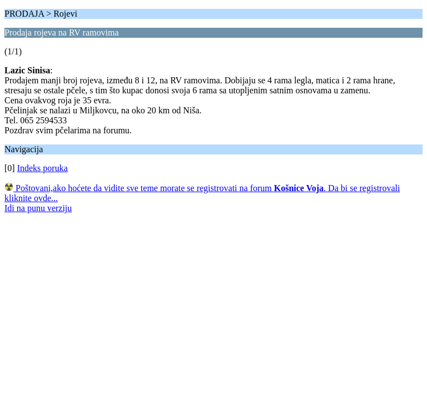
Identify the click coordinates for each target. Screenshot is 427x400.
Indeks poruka (42, 168)
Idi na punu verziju (38, 208)
